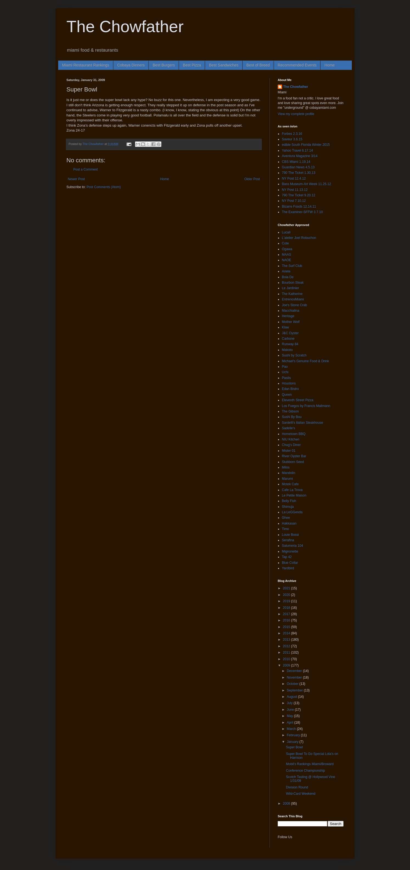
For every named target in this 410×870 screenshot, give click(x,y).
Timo (285, 529)
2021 (287, 588)
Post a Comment (85, 169)
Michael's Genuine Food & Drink (305, 361)
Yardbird (288, 568)
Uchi (285, 372)
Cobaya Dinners (131, 65)
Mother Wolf (290, 322)
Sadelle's (288, 428)
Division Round (297, 787)
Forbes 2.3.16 (292, 134)
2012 (287, 646)
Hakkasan (289, 523)
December (295, 671)
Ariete (286, 271)
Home (329, 65)
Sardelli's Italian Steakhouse (302, 423)
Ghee (286, 518)
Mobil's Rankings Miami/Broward (310, 764)
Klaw (285, 327)
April (290, 722)
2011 (287, 652)
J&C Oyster (290, 333)
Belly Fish (289, 501)
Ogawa (287, 249)
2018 (287, 608)
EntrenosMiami (293, 299)
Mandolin (288, 473)
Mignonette (290, 551)
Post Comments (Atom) (103, 187)
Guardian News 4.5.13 (298, 167)
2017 (287, 614)
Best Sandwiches (223, 65)
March (292, 729)
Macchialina (290, 311)
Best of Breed (258, 65)
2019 (287, 601)
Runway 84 (290, 344)
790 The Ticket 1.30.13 (298, 173)
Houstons (289, 383)
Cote (285, 243)
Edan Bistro (290, 389)
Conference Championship (305, 771)
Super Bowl (294, 747)
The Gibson (290, 411)
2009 (287, 665)
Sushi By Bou (292, 417)
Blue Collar (290, 563)
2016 (287, 620)
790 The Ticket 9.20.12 (298, 195)
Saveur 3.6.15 (292, 139)
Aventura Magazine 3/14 (300, 156)
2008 (287, 803)
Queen (287, 395)
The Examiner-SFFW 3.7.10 (302, 212)
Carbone (288, 339)
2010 (287, 659)
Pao (285, 367)
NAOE (286, 260)
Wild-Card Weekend (300, 794)
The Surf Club (292, 266)
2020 (287, 595)
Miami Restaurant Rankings (85, 65)
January (293, 742)
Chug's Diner (291, 445)
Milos (286, 467)
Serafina (288, 540)
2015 (287, 627)
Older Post (252, 179)
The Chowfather (125, 26)
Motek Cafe (290, 484)
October (293, 684)
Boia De (288, 277)
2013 (287, 640)
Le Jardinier (290, 288)
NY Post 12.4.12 (294, 178)
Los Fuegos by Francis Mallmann (306, 406)
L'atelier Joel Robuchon (299, 238)
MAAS (286, 254)
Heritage (288, 316)
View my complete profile (296, 114)
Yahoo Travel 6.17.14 (297, 150)
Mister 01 (288, 451)
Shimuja (288, 507)
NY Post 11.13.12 (295, 190)
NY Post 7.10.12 (294, 201)
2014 (287, 633)
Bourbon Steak (293, 283)
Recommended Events (297, 65)
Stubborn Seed (293, 462)
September (295, 690)
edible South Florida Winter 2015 (306, 145)
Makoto (287, 350)
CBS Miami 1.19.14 (296, 162)
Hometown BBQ (293, 434)
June (291, 710)
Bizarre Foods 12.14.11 (299, 206)
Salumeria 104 (292, 546)
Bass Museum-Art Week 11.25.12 (306, 184)
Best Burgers (164, 65)
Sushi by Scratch (294, 355)
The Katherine (292, 294)
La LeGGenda (292, 512)
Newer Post (76, 179)
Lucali (286, 232)
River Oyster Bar (294, 456)
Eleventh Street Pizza (297, 400)
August (292, 697)
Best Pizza (192, 65)
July (290, 703)
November (295, 677)
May (290, 716)
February (294, 735)
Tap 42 (287, 557)
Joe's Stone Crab (294, 305)
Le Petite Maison (294, 495)
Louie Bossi (290, 535)
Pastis (286, 378)
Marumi (287, 479)
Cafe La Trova (292, 490)
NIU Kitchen (290, 439)
